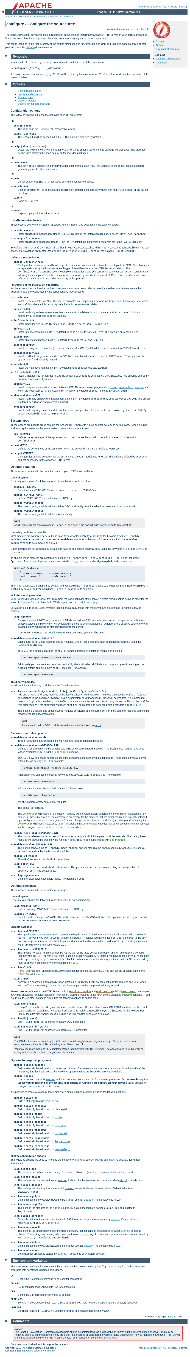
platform (30, 47)
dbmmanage (129, 301)
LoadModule (25, 645)
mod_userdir (26, 1237)
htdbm (58, 1117)
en (132, 29)
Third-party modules (23, 682)
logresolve (62, 1141)
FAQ (164, 6)
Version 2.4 (56, 16)
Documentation (39, 16)
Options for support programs (34, 103)
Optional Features (23, 466)
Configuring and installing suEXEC (109, 1159)
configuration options (28, 1156)
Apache (9, 16)
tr (148, 29)
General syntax (19, 477)
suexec (139, 387)
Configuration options (29, 90)
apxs (98, 725)
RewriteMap (128, 991)
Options (160, 45)
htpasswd (115, 301)
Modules (143, 6)
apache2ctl (126, 387)
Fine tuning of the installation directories (35, 284)
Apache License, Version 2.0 (40, 1350)
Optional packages (23, 885)
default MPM (55, 632)
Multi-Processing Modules (26, 595)
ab (56, 1101)
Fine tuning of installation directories (112, 1172)
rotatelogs (62, 1149)
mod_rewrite (104, 991)
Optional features (27, 100)
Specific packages (21, 926)
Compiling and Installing (168, 58)
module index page (88, 602)
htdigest (61, 1125)
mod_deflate (26, 985)
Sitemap (183, 6)
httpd (113, 387)
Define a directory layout (25, 257)
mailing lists (110, 1337)
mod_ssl (25, 971)
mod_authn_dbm (81, 991)
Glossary (172, 6)
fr (137, 29)
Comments (161, 62)
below (111, 74)
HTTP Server (22, 16)
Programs (69, 16)
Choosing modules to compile (28, 532)
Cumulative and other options (28, 733)
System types (25, 97)
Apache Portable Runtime (37, 934)
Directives (155, 6)
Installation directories (30, 94)
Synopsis (160, 41)
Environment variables (167, 49)
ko (143, 29)
